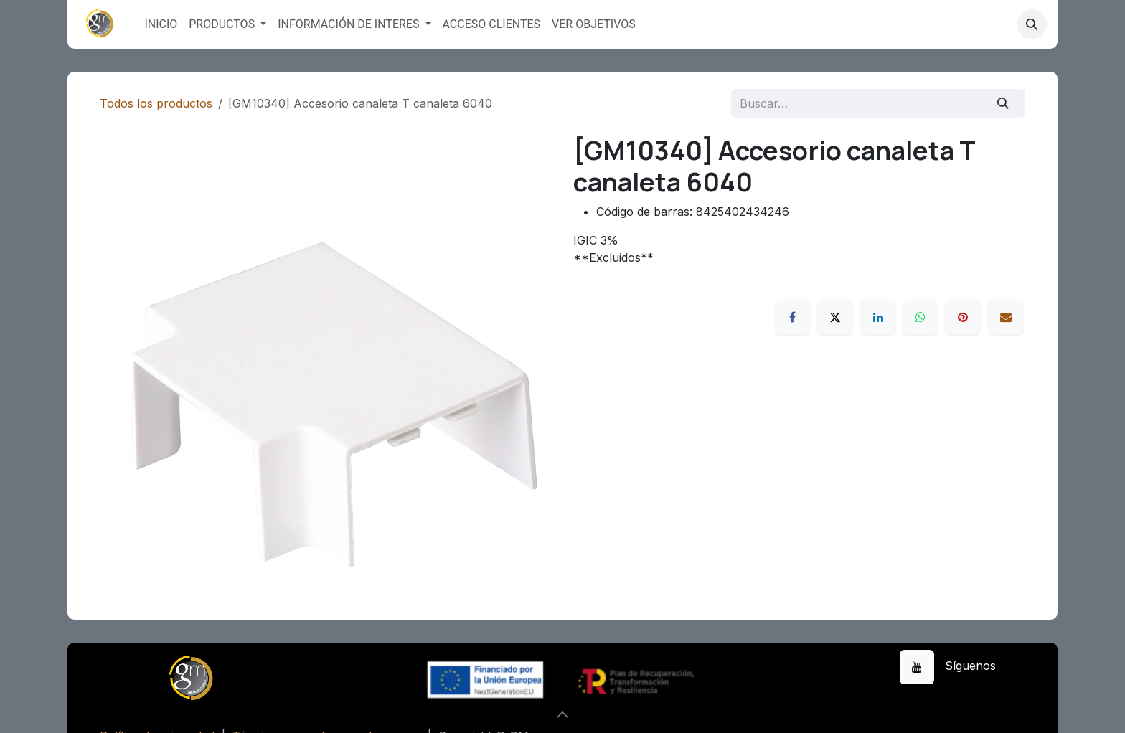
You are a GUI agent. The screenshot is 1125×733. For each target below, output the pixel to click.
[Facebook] (793, 317)
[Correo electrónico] (1006, 317)
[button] (1032, 24)
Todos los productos (156, 103)
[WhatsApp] (920, 317)
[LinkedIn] (878, 317)
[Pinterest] (963, 317)
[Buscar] (1003, 103)
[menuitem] (160, 24)
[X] (835, 317)
